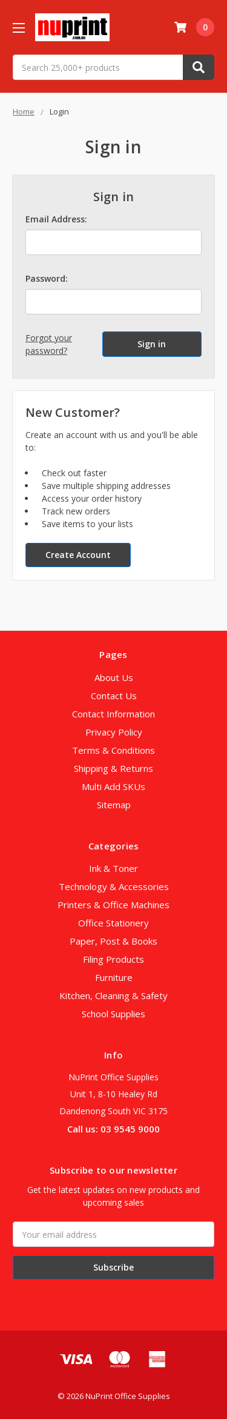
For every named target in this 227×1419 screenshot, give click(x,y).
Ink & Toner (113, 868)
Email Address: (56, 219)
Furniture (114, 977)
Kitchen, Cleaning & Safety (113, 995)
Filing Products (113, 959)
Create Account (78, 554)
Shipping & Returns (113, 768)
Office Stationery (113, 923)
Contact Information (113, 714)
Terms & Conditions (113, 750)
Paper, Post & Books (113, 941)
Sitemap (114, 805)
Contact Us (114, 696)
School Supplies (113, 1014)
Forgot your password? (48, 344)
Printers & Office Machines (113, 905)
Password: (46, 278)
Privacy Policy (113, 732)
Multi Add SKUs (113, 786)
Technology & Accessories (114, 886)
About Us (113, 677)
